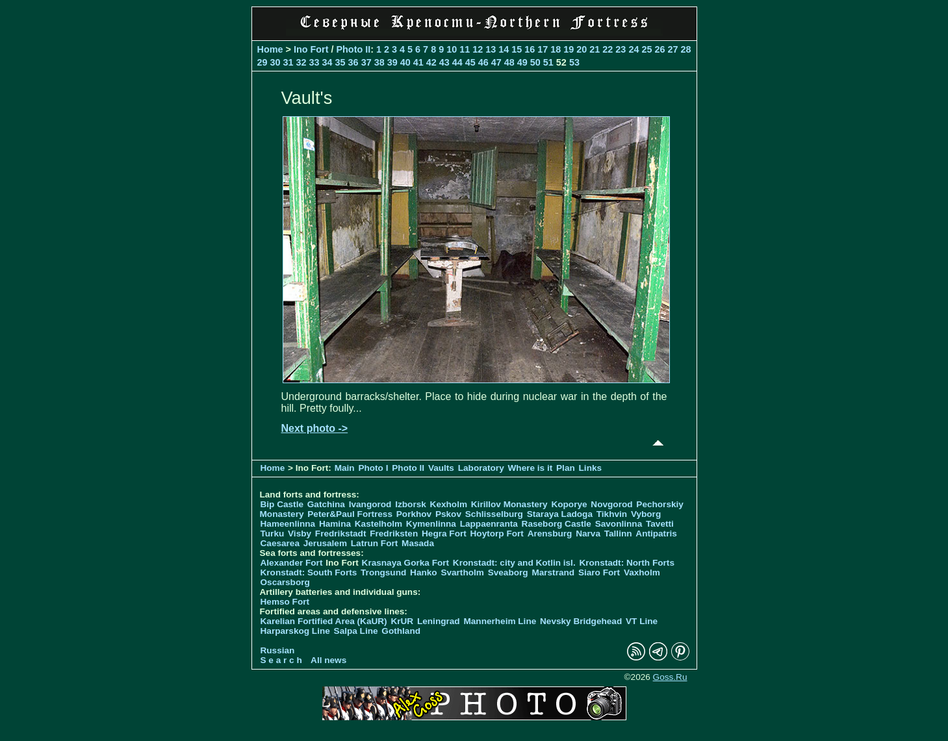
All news (328, 660)
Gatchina (326, 504)
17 (542, 49)
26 (659, 49)
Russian (278, 650)
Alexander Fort (292, 563)
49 (522, 62)
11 (464, 49)
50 (535, 62)
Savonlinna (619, 524)
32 (301, 62)
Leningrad (438, 621)
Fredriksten (394, 533)
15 (516, 49)
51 (548, 62)
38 (379, 62)
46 (483, 62)
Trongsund (383, 572)
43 (444, 62)
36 (353, 62)
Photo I (373, 468)
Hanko (423, 572)
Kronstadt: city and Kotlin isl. (514, 563)
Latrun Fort (374, 543)
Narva (588, 533)
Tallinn (618, 533)
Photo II (353, 49)
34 (327, 62)
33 (314, 62)
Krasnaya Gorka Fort (405, 563)
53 (574, 62)
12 (477, 49)
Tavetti (660, 524)
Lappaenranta (489, 524)
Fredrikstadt (340, 533)
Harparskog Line (295, 631)
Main (345, 468)
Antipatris (655, 533)
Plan (565, 468)
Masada (418, 543)
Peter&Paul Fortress (349, 514)
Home (270, 49)
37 (366, 62)
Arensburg (550, 533)
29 (262, 62)
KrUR (402, 621)
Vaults (441, 468)
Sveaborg (508, 572)
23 (620, 49)
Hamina (335, 524)
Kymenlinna (431, 524)
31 (288, 62)
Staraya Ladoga (560, 514)
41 (418, 62)
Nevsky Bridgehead (581, 621)
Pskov (448, 514)
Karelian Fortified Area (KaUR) (324, 621)
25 (646, 49)
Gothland (400, 631)
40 (405, 62)
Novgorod (611, 504)
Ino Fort (311, 49)
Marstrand (553, 572)
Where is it (530, 468)
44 (457, 62)
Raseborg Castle (556, 524)
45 (470, 62)
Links (590, 468)
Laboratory (481, 468)
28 (685, 49)
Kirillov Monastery (509, 504)
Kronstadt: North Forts (626, 563)
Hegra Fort (444, 533)
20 (581, 49)
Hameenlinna (288, 524)
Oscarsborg (285, 582)
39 (392, 62)
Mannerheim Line (499, 621)
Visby (299, 533)
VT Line (642, 621)
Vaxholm (642, 572)
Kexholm (448, 504)
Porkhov (413, 514)
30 (275, 62)
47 (496, 62)
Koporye (569, 504)
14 (503, 49)
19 (568, 49)
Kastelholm (378, 524)
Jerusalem (325, 543)
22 (607, 49)
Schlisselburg (494, 514)
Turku (273, 533)
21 (594, 49)
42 (431, 62)
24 (633, 49)
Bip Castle (282, 504)
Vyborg (646, 514)
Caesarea (280, 543)
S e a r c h (281, 660)
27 (672, 49)
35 (340, 62)
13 (490, 49)
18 (555, 49)
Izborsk (410, 504)
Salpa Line (356, 631)
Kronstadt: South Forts (309, 572)
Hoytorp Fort (497, 533)
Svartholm (462, 572)
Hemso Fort (285, 602)
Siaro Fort (599, 572)
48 (509, 62)
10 (451, 49)
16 (529, 49)
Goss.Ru (670, 677)
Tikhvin (611, 514)
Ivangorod (370, 504)
